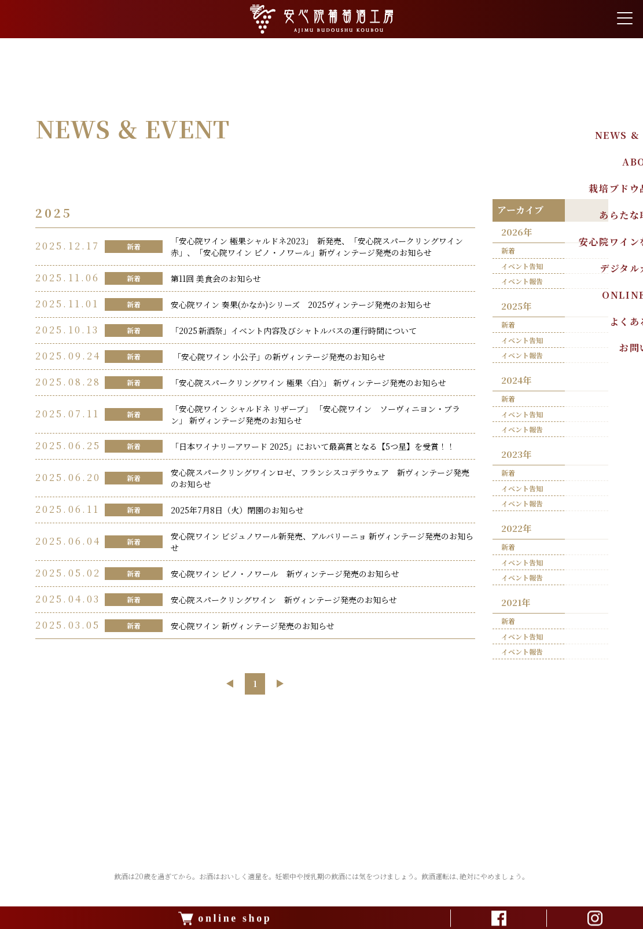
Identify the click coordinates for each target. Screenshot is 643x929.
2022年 (518, 534)
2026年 (518, 232)
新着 (509, 252)
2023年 (518, 458)
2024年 (518, 383)
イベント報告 (522, 282)
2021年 (517, 609)
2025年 (518, 307)
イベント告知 (522, 267)
